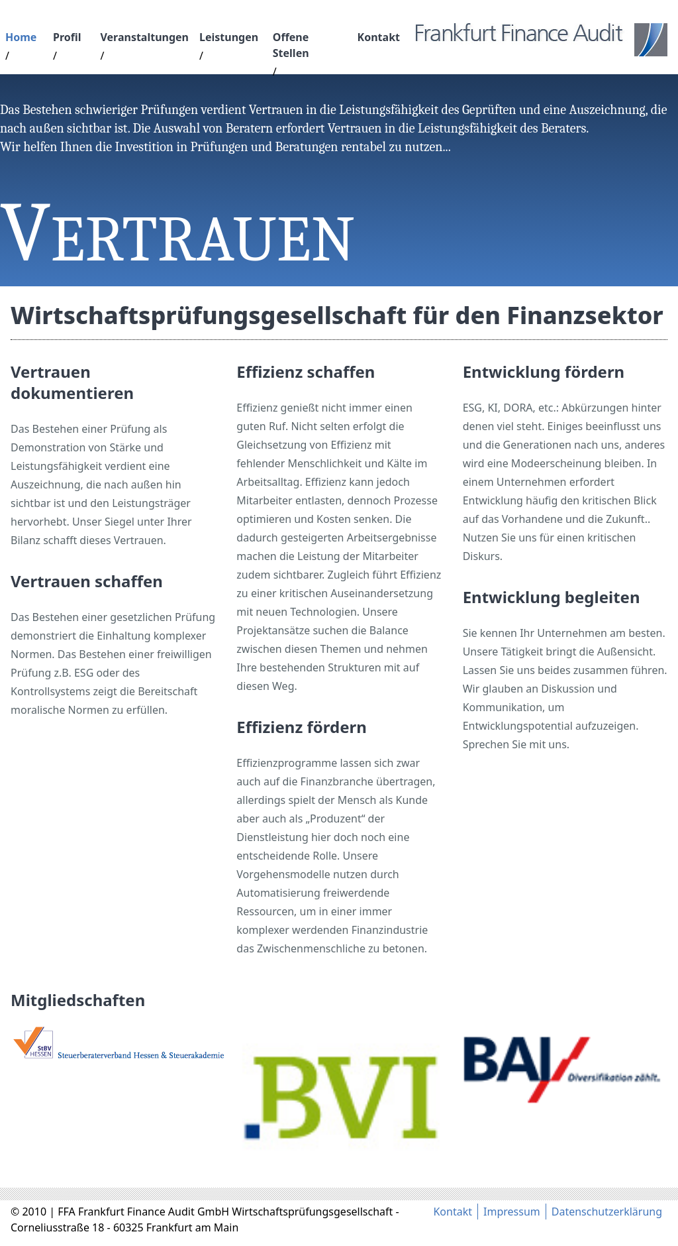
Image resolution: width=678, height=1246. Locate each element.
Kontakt (379, 37)
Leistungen (228, 37)
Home (20, 37)
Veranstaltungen (144, 37)
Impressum (511, 1211)
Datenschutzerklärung (607, 1211)
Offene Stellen (291, 45)
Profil (67, 37)
